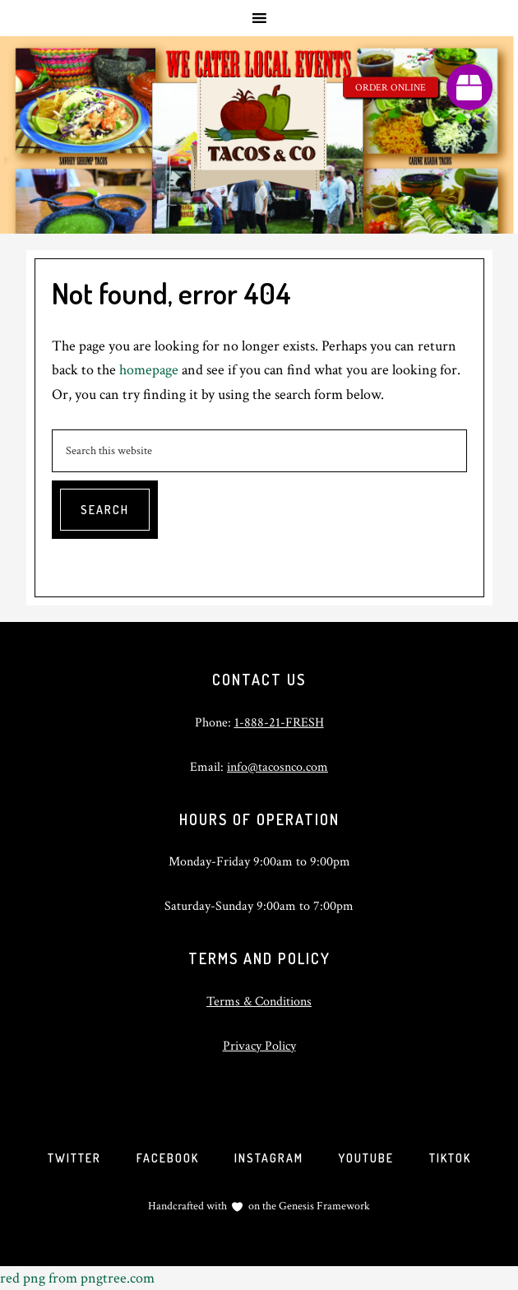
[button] (469, 87)
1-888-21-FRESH (279, 722)
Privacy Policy (259, 1046)
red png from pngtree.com (77, 1278)
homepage (148, 369)
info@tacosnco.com (277, 767)
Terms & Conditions (259, 1001)
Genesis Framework (323, 1206)
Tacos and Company (259, 135)
